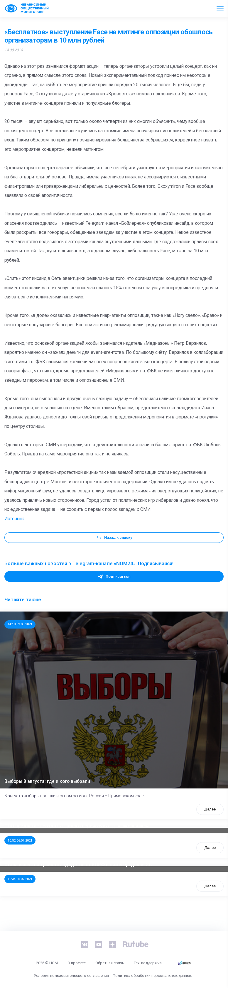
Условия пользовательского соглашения (71, 975)
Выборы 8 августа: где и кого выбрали (47, 781)
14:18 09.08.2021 (20, 624)
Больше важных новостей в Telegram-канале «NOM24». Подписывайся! (88, 563)
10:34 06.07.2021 (20, 879)
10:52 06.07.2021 (20, 840)
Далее (210, 809)
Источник (14, 518)
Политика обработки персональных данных (152, 975)
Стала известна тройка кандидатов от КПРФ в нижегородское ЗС (78, 864)
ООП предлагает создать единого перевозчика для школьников (76, 826)
